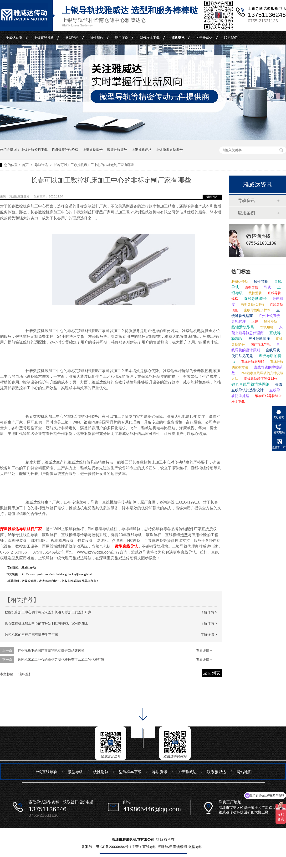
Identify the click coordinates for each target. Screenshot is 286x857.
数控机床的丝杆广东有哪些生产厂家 (31, 634)
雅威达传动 (239, 281)
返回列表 (212, 197)
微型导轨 (72, 38)
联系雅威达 (216, 772)
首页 (26, 165)
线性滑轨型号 (242, 327)
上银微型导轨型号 (169, 149)
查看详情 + (204, 650)
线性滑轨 (96, 38)
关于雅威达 (204, 38)
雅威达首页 (14, 38)
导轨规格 (266, 327)
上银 (254, 321)
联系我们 (230, 38)
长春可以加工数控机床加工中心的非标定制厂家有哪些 (94, 165)
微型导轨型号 (117, 149)
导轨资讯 (177, 38)
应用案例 (121, 38)
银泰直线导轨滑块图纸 (250, 384)
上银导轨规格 (142, 149)
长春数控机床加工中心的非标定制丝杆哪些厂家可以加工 (46, 623)
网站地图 (244, 772)
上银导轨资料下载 (34, 149)
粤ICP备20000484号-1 (114, 847)
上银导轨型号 (93, 149)
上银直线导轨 (44, 38)
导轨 (267, 287)
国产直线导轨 (260, 344)
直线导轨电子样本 (257, 310)
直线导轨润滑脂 (252, 361)
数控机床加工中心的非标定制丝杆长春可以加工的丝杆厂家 (48, 612)
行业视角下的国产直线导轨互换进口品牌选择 (51, 650)
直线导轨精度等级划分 (260, 379)
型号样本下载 (150, 38)
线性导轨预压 (259, 339)
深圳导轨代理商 (252, 304)
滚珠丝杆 (25, 674)
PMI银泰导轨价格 (65, 149)
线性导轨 (260, 281)
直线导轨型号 (255, 299)
